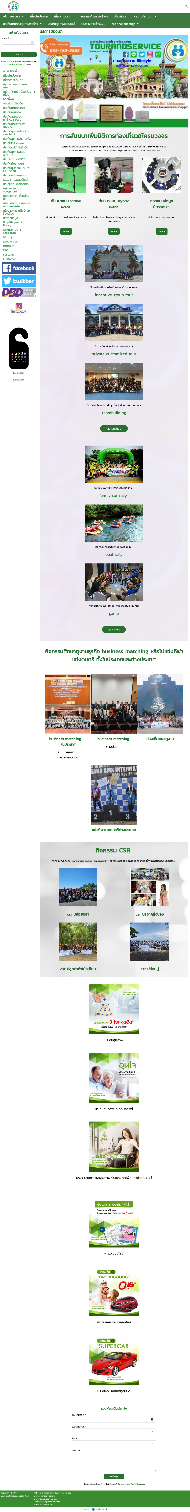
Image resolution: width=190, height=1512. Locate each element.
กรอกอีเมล (7, 38)
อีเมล (75, 1438)
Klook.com (18, 373)
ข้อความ (76, 1450)
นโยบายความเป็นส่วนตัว (17, 64)
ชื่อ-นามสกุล (79, 1415)
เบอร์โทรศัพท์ (79, 1427)
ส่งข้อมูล (114, 1476)
